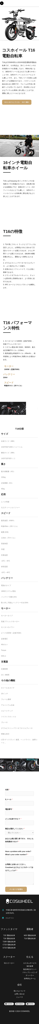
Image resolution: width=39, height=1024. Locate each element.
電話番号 (9, 809)
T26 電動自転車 (9, 938)
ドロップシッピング (29, 972)
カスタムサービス (30, 963)
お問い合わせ (20, 994)
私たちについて (19, 991)
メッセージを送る (16, 889)
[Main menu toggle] (2, 3)
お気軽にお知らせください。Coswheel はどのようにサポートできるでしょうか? (19, 867)
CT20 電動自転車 (9, 945)
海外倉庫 (30, 966)
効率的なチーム (30, 978)
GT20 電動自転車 (9, 948)
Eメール (8, 799)
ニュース (19, 997)
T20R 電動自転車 (9, 942)
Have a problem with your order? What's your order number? (18, 853)
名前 (7, 790)
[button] (1, 24)
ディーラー (30, 975)
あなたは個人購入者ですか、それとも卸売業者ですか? (19, 840)
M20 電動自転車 (30, 935)
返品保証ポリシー (30, 969)
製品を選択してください (15, 829)
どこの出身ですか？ (13, 819)
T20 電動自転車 (9, 935)
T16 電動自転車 (30, 938)
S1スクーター (9, 963)
